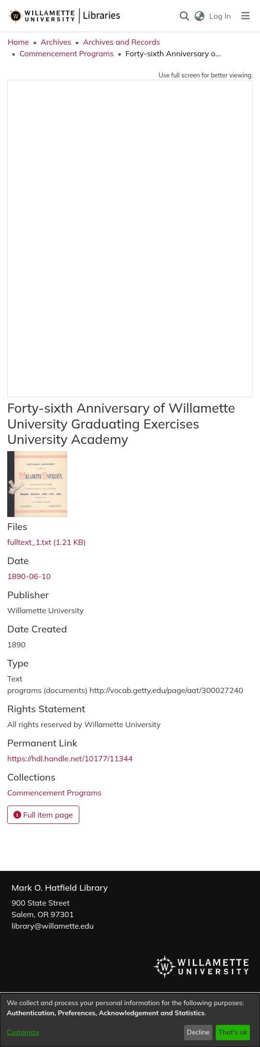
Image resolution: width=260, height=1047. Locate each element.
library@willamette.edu (53, 926)
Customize (23, 1032)
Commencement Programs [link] (66, 53)
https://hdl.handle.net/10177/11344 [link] (70, 758)
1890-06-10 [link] (29, 576)
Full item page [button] (43, 815)
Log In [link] (221, 16)
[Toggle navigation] (245, 16)
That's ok (232, 1032)
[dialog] (130, 1020)
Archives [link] (56, 42)
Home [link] (18, 42)
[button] (184, 16)
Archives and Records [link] (121, 42)
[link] (46, 542)
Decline (198, 1032)
